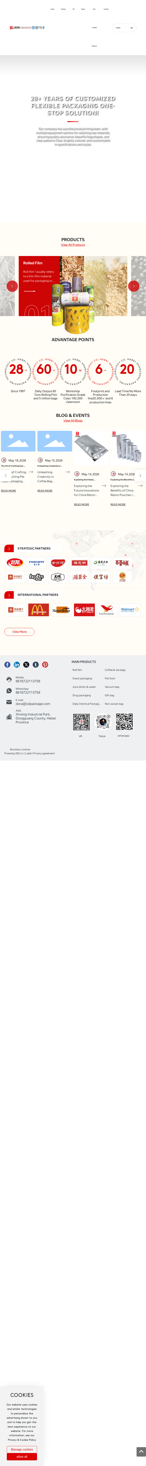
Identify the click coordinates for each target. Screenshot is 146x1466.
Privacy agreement (44, 753)
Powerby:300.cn (13, 753)
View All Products (73, 245)
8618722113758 (28, 681)
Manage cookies (22, 1449)
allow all (21, 1456)
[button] (69, 217)
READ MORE (8, 490)
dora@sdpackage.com (33, 704)
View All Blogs (73, 420)
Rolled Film (32, 263)
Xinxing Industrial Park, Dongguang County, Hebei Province (36, 718)
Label (28, 753)
